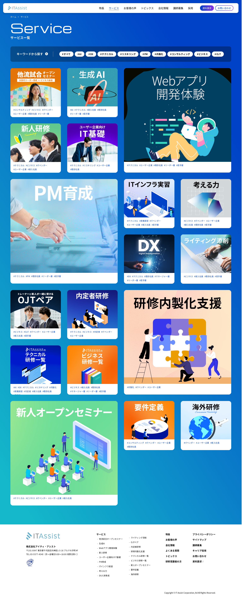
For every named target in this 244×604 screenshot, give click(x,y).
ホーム (13, 17)
